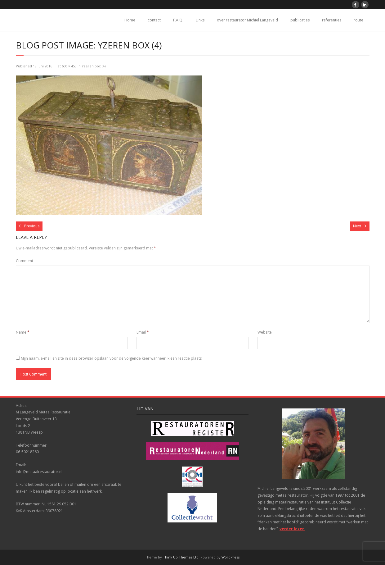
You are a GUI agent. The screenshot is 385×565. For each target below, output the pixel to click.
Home (129, 20)
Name (22, 332)
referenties (331, 20)
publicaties (300, 20)
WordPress (231, 557)
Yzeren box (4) (93, 66)
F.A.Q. (178, 20)
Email (143, 332)
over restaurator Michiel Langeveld (247, 20)
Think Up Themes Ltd (181, 557)
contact (154, 20)
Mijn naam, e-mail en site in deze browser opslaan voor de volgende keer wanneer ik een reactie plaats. (112, 358)
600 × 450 (69, 66)
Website (264, 332)
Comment (24, 260)
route (358, 20)
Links (200, 20)
